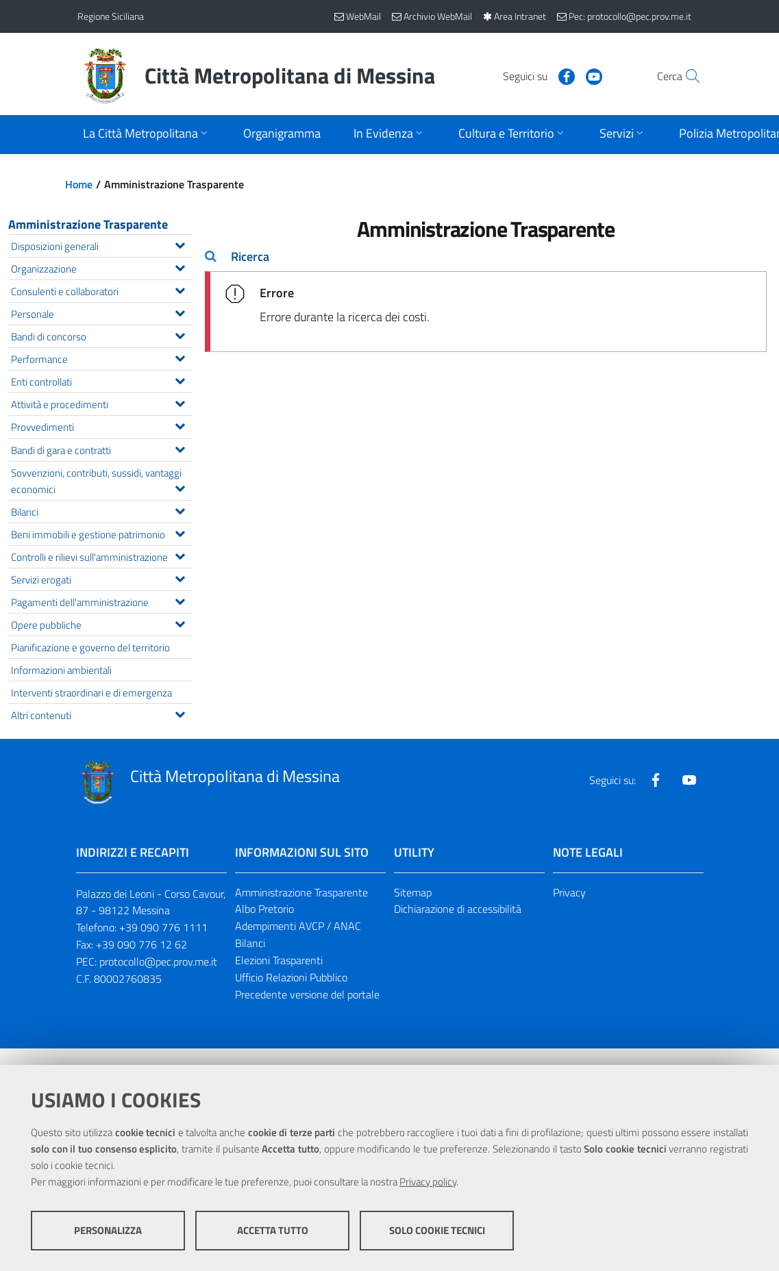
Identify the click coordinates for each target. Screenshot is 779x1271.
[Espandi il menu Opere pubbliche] (180, 622)
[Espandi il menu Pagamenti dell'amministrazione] (180, 600)
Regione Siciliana (110, 16)
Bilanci (250, 943)
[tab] (486, 257)
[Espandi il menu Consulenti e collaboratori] (180, 289)
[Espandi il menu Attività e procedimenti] (180, 402)
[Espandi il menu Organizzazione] (180, 266)
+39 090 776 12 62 (141, 944)
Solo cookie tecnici (437, 1230)
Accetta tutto (272, 1230)
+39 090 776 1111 (163, 927)
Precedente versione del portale (307, 994)
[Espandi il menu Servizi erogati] (180, 577)
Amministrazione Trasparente (88, 224)
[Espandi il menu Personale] (180, 311)
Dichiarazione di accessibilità (457, 909)
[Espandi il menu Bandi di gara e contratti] (180, 448)
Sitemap (413, 892)
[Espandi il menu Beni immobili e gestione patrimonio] (180, 532)
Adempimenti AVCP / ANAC (298, 926)
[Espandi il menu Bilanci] (180, 509)
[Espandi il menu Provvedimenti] (180, 424)
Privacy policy (427, 1182)
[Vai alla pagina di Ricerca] (685, 76)
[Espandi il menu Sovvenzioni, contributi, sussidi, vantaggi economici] (180, 487)
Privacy (569, 892)
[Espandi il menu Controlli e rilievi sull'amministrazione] (180, 554)
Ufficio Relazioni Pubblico (291, 977)
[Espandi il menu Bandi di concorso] (180, 334)
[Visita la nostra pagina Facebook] (537, 75)
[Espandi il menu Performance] (180, 357)
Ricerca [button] (250, 256)
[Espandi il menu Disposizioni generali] (180, 244)
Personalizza (108, 1230)
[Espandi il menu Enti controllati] (180, 379)
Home (78, 184)
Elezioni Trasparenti (279, 960)
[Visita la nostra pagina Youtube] (564, 75)
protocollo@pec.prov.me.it (158, 961)
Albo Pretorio (264, 909)
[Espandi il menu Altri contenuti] (180, 713)
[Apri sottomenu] (146, 134)
